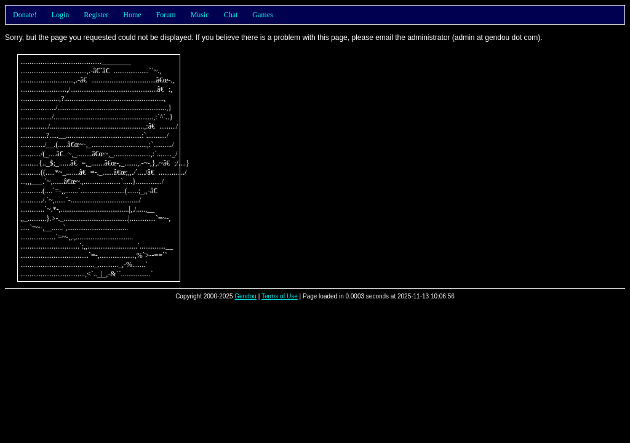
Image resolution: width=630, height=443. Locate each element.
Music (200, 14)
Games (262, 14)
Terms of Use (279, 296)
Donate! (25, 14)
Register (96, 14)
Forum (166, 14)
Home (132, 14)
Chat (231, 14)
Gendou (245, 296)
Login (61, 14)
